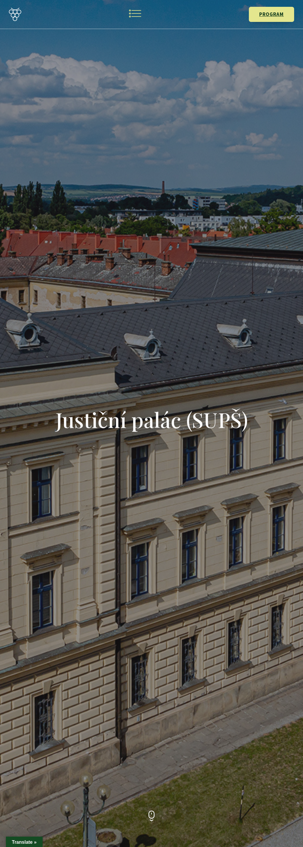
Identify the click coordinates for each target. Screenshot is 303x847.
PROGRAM (271, 14)
